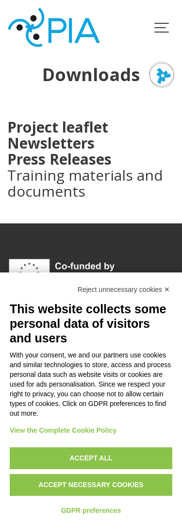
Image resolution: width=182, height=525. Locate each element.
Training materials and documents (85, 183)
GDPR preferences (91, 510)
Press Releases (59, 159)
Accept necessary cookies (90, 485)
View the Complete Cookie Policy (63, 430)
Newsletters (51, 143)
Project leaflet (57, 127)
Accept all (90, 458)
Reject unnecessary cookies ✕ (124, 289)
